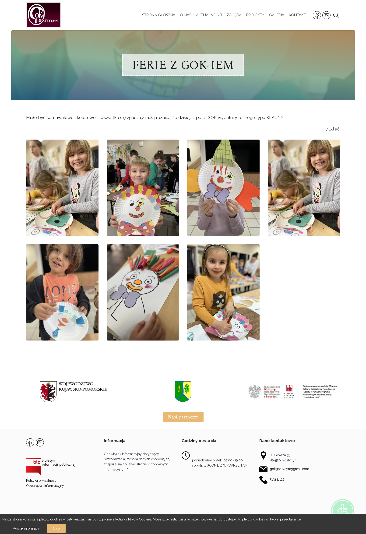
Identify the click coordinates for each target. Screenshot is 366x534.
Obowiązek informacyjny (45, 486)
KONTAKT (297, 15)
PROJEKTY (255, 15)
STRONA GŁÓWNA (158, 15)
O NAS (185, 15)
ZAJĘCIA (234, 15)
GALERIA (276, 15)
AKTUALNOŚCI (209, 15)
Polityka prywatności (41, 480)
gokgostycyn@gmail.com (289, 469)
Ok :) (56, 528)
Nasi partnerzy (183, 417)
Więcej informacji (26, 528)
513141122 (277, 479)
